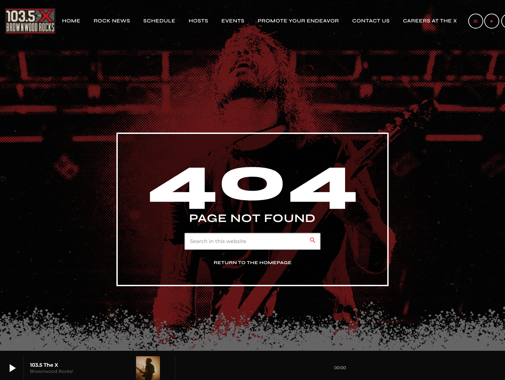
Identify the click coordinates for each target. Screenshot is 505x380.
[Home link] (30, 21)
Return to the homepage (253, 262)
